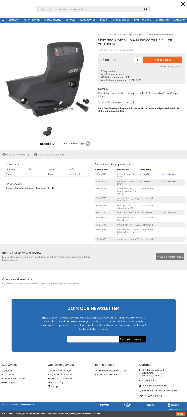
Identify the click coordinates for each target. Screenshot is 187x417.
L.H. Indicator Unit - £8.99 (126, 182)
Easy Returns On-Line (60, 374)
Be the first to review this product (115, 50)
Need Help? (8, 382)
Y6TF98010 (101, 174)
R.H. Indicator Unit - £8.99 (126, 175)
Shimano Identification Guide (110, 370)
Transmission (31, 19)
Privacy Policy (55, 382)
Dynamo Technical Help (107, 374)
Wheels (70, 19)
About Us (7, 370)
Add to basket (169, 174)
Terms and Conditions (60, 378)
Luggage (179, 19)
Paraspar (181, 409)
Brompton (162, 19)
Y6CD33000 (101, 212)
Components (52, 19)
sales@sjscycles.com (155, 385)
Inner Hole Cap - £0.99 (128, 212)
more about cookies (94, 414)
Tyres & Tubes (120, 19)
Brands (13, 19)
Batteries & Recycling (14, 378)
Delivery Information (59, 370)
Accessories (87, 19)
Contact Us (8, 374)
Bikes (103, 19)
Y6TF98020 (101, 181)
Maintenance (142, 19)
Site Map (53, 386)
